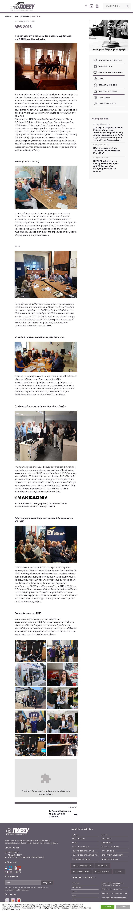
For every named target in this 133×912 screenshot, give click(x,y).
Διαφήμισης (38, 791)
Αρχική (8, 16)
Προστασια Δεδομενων (112, 855)
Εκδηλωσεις (104, 98)
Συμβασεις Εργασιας (81, 859)
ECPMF (113, 884)
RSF (114, 897)
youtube (97, 6)
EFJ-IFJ (104, 835)
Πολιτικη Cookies (110, 859)
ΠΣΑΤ (74, 891)
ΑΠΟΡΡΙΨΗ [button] (123, 907)
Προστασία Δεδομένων (67, 908)
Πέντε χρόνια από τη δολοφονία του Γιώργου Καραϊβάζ (107, 150)
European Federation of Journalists (8, 869)
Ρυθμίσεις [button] (15, 909)
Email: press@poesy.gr (35, 857)
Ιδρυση (75, 835)
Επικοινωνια (107, 843)
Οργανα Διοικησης (108, 85)
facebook (86, 6)
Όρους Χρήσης (46, 908)
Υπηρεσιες (106, 839)
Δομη (101, 79)
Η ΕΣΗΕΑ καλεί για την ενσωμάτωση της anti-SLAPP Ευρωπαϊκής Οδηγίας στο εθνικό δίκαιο (106, 166)
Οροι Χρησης (108, 851)
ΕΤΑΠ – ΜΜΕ (77, 887)
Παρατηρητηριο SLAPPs (111, 72)
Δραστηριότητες (21, 16)
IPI (114, 893)
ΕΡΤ (74, 900)
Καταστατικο (105, 66)
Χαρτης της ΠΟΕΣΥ (108, 91)
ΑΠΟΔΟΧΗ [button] (107, 907)
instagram (91, 6)
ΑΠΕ (73, 896)
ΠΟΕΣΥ (22, 6)
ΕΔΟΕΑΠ (75, 883)
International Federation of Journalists (18, 869)
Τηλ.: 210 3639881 (15, 857)
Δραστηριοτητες (107, 104)
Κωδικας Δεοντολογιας (110, 60)
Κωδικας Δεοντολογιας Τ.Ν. (85, 855)
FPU (112, 889)
